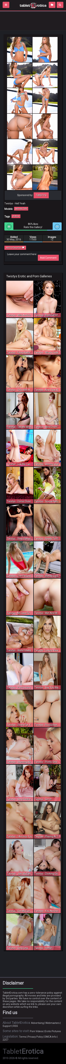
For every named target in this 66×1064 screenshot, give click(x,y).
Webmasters (52, 1023)
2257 (5, 1039)
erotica (15, 216)
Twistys (41, 195)
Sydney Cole (21, 208)
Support (7, 1026)
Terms (22, 1036)
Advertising (37, 1023)
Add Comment (48, 257)
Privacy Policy (35, 1036)
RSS (15, 1026)
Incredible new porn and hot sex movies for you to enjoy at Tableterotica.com (33, 5)
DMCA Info (50, 1036)
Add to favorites (15, 247)
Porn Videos (36, 1031)
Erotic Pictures (53, 1031)
